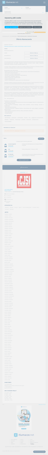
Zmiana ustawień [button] (37, 27)
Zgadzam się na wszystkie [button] (11, 27)
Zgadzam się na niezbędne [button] (25, 27)
